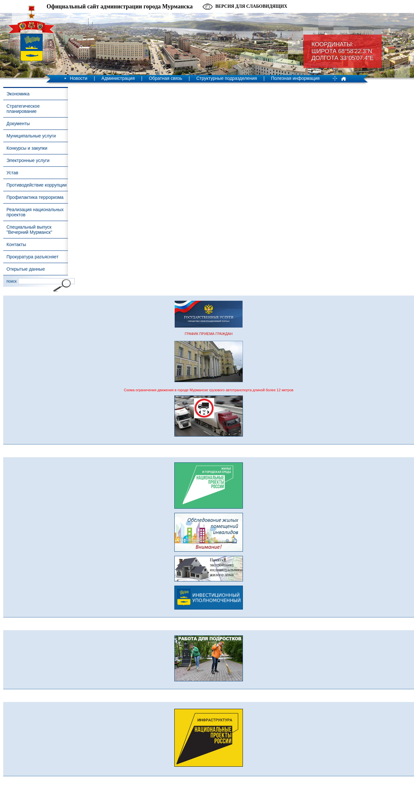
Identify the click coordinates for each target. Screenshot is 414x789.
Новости (78, 78)
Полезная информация (295, 78)
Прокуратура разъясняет (32, 256)
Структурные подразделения (226, 78)
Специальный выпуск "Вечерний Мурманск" (29, 229)
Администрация (118, 78)
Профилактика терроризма (34, 197)
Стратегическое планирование (23, 108)
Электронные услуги (27, 160)
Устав (12, 172)
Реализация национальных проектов (35, 212)
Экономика (17, 93)
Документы (18, 123)
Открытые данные (25, 269)
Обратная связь (165, 78)
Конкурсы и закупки (26, 148)
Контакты (16, 244)
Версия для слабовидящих (251, 6)
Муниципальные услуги (31, 135)
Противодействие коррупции (36, 185)
